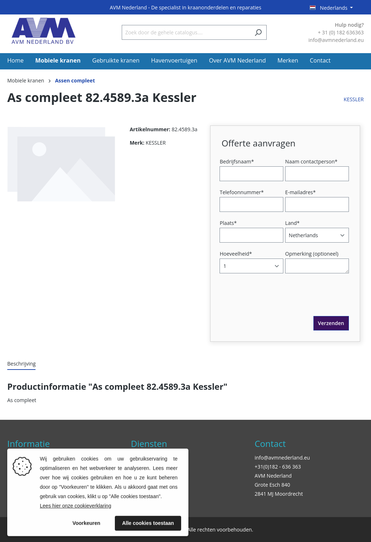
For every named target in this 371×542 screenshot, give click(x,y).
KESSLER (354, 99)
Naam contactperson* (311, 161)
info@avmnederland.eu (282, 457)
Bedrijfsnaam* (237, 161)
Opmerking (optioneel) (311, 253)
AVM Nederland (273, 475)
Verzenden (331, 323)
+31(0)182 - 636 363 (278, 466)
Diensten (149, 443)
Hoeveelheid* (236, 253)
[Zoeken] (258, 32)
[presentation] (276, 302)
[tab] (21, 364)
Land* (292, 222)
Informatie (28, 443)
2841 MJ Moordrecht (279, 493)
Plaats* (228, 222)
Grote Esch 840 (272, 484)
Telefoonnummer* (242, 192)
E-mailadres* (300, 192)
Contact (270, 443)
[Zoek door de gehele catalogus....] (186, 32)
